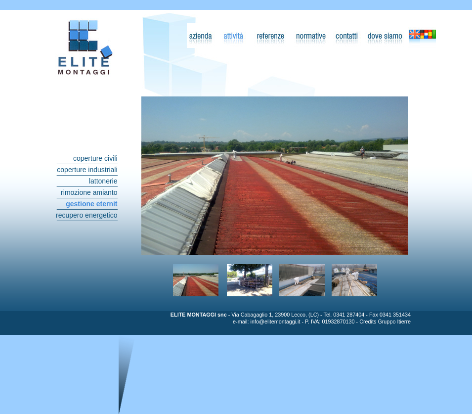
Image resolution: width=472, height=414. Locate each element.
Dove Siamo (384, 35)
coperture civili (95, 158)
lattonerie (103, 181)
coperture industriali (87, 170)
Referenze (270, 35)
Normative (310, 35)
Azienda (201, 35)
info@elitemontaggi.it (274, 321)
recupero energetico (87, 215)
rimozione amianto (89, 192)
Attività (233, 35)
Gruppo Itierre (394, 321)
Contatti (346, 35)
